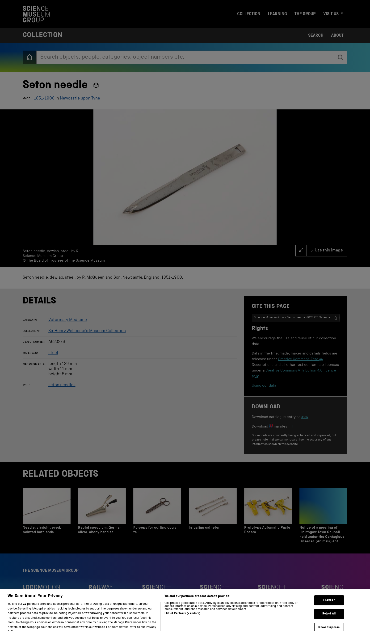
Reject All (329, 619)
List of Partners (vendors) (182, 619)
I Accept (329, 606)
